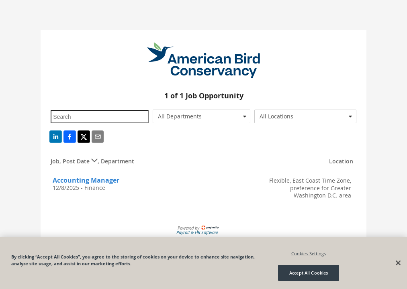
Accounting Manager (86, 180)
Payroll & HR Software (197, 232)
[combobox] (201, 116)
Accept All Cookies (308, 273)
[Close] (398, 263)
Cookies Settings (308, 253)
